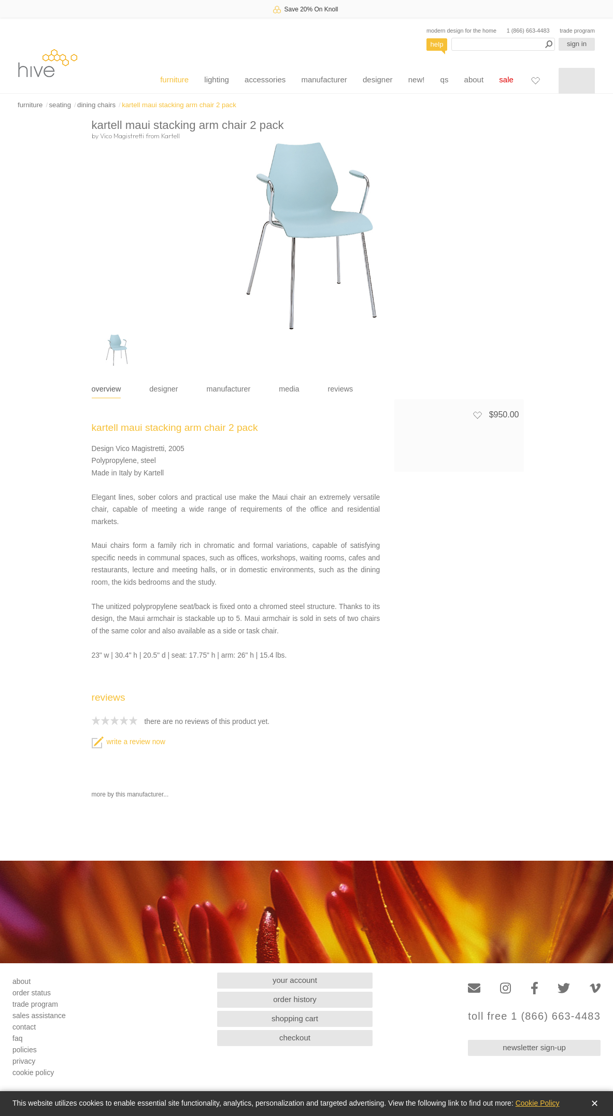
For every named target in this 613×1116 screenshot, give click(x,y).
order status (31, 993)
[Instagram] (505, 988)
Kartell (170, 136)
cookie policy (33, 1072)
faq (17, 1038)
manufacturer (324, 79)
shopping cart (295, 1018)
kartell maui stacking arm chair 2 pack (179, 105)
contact (24, 1027)
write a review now (128, 742)
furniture (174, 79)
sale (506, 79)
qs (444, 79)
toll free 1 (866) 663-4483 (534, 1016)
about (474, 79)
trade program (577, 30)
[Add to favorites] (477, 415)
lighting (216, 79)
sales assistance (39, 1015)
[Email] (474, 988)
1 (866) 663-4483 (528, 30)
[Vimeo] (595, 988)
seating (60, 105)
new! (416, 79)
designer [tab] (163, 389)
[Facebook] (534, 988)
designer (378, 79)
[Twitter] (564, 988)
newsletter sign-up (534, 1047)
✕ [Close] (594, 1103)
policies (24, 1050)
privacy (23, 1061)
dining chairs (96, 105)
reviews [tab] (340, 389)
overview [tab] (106, 389)
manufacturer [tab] (229, 389)
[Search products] (503, 44)
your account (295, 980)
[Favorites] (535, 80)
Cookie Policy (538, 1103)
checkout (294, 1037)
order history (294, 999)
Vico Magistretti (122, 136)
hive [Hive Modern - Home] (47, 63)
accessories (265, 79)
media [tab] (289, 389)
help (437, 44)
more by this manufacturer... (130, 794)
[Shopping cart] (577, 81)
